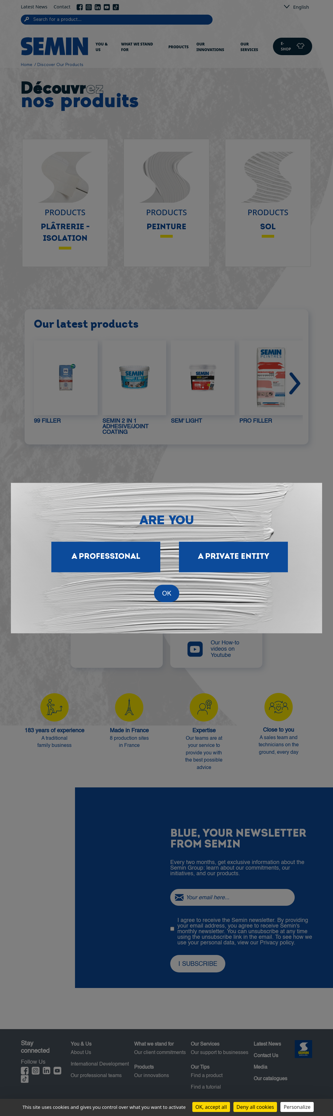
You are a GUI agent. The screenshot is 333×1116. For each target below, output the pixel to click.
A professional (106, 557)
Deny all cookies (255, 1107)
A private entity (233, 557)
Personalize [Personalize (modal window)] (297, 1107)
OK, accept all (211, 1107)
